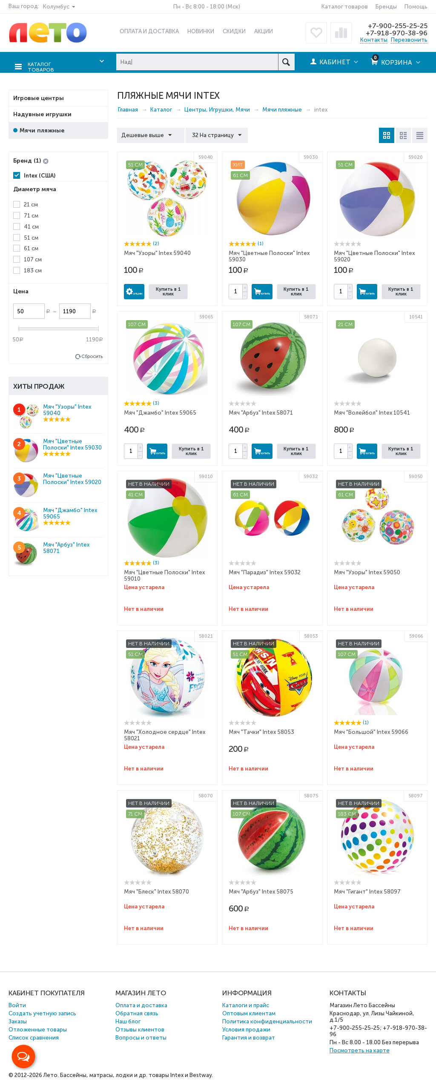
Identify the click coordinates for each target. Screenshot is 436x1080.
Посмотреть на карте (360, 1049)
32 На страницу (212, 134)
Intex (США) (39, 175)
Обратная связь (136, 1012)
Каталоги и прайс (245, 1004)
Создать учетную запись (42, 1012)
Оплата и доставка (141, 1004)
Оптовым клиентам (248, 1012)
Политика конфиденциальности (267, 1020)
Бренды (386, 6)
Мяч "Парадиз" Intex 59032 (265, 571)
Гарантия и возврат (248, 1037)
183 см (33, 270)
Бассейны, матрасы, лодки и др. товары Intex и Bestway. (136, 1074)
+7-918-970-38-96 (395, 33)
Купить (262, 290)
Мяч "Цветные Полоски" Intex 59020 (72, 478)
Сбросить (92, 355)
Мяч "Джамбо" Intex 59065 (160, 412)
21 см (31, 204)
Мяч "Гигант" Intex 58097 (367, 891)
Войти (17, 1004)
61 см (31, 248)
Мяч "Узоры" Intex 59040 (157, 252)
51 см (31, 237)
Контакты (373, 40)
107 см (33, 259)
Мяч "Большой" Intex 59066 (371, 731)
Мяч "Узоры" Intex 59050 (367, 571)
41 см (31, 226)
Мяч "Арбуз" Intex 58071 (261, 412)
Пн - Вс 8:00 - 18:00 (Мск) (206, 6)
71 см (31, 215)
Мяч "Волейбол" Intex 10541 (372, 412)
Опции (134, 290)
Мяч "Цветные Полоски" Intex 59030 (72, 443)
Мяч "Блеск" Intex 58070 (156, 891)
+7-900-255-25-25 (396, 25)
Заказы (18, 1020)
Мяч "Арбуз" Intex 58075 (261, 891)
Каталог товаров (344, 6)
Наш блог (128, 1020)
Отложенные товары (38, 1029)
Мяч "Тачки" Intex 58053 (261, 731)
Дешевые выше (148, 134)
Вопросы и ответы (140, 1037)
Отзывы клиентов (139, 1029)
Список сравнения (34, 1037)
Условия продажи (246, 1029)
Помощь (415, 6)
